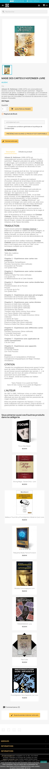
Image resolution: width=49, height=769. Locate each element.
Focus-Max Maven (24, 446)
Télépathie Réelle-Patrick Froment (24, 553)
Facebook (3, 729)
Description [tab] (10, 152)
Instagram (19, 729)
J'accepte (44, 762)
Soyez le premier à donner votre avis (24, 715)
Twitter (8, 729)
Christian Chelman (32, 206)
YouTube (14, 729)
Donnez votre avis (9, 141)
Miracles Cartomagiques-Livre (24, 588)
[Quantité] (3, 109)
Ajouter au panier (21, 109)
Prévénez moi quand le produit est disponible (26, 134)
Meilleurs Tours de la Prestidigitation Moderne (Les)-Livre (24, 517)
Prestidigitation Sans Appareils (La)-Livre (24, 695)
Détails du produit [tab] (25, 152)
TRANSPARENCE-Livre (24, 624)
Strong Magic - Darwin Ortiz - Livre (24, 482)
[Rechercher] (24, 12)
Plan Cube (24, 659)
